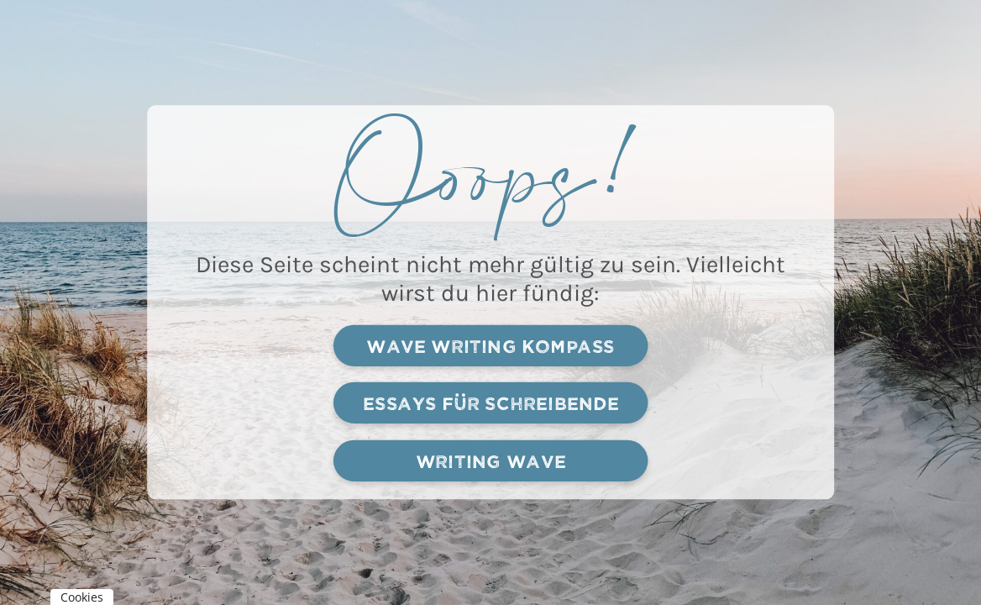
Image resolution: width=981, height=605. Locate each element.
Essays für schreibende (491, 403)
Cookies (81, 597)
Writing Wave (491, 460)
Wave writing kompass (490, 345)
